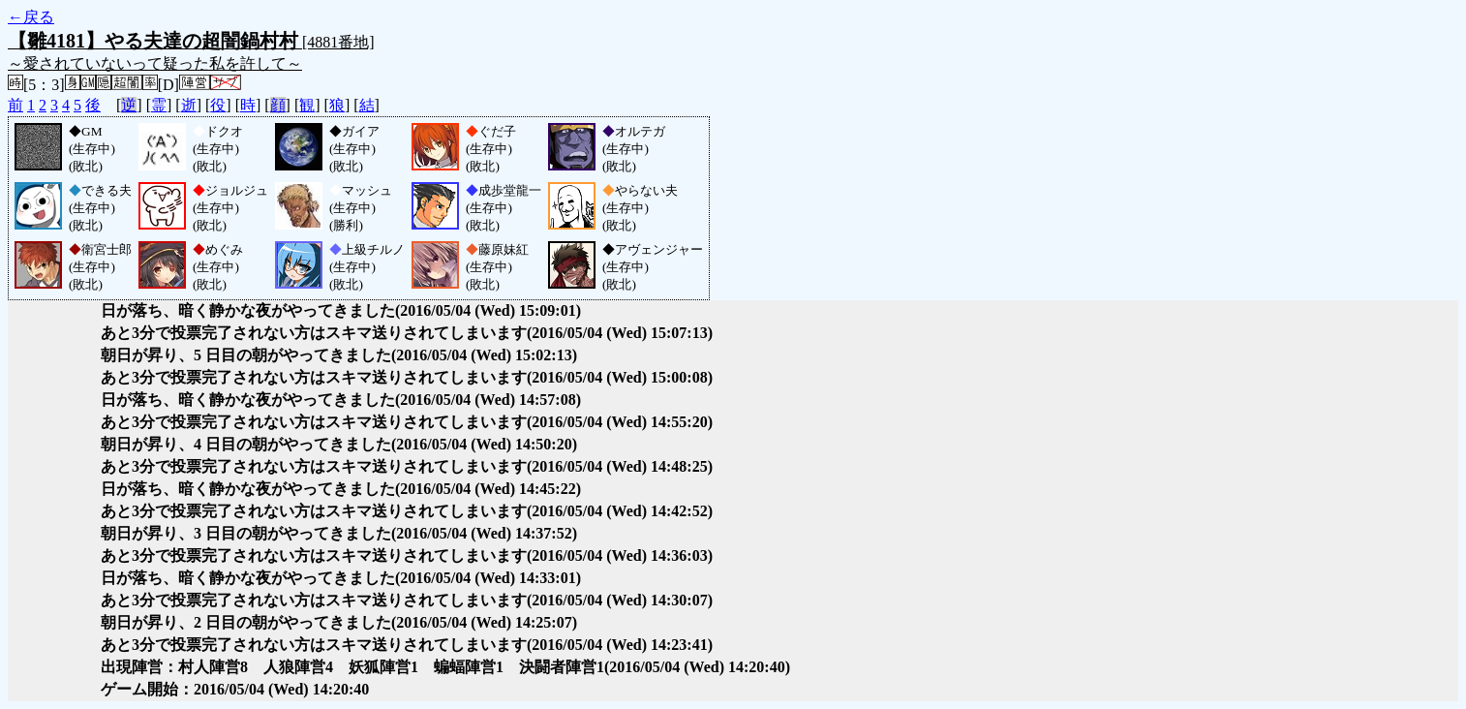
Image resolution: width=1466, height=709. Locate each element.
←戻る (31, 17)
